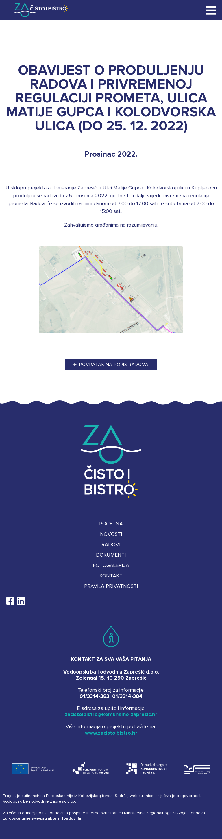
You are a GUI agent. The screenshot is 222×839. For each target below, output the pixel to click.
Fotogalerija (111, 565)
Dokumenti (111, 555)
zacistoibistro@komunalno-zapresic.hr (111, 714)
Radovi (111, 544)
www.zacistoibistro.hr (111, 733)
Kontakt (111, 576)
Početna (111, 524)
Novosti (111, 534)
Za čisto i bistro (36, 10)
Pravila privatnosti (111, 586)
